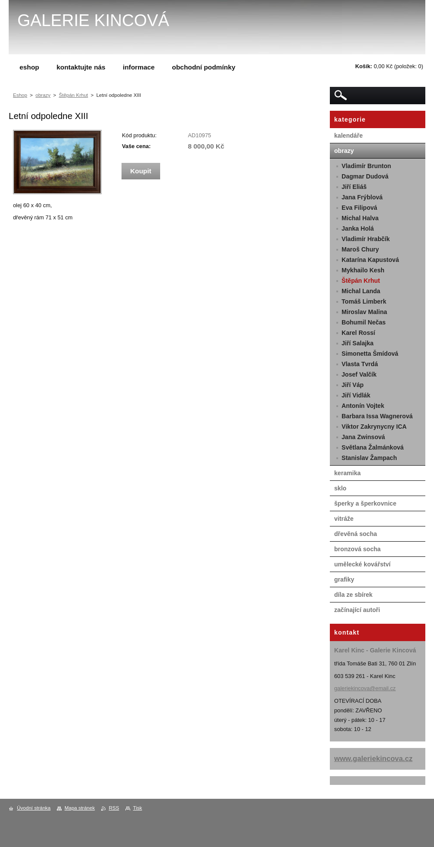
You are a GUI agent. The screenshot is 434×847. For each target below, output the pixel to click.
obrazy (43, 95)
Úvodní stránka (33, 808)
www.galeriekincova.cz (373, 758)
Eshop (20, 95)
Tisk (137, 808)
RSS (114, 808)
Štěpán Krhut (73, 95)
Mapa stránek (80, 808)
